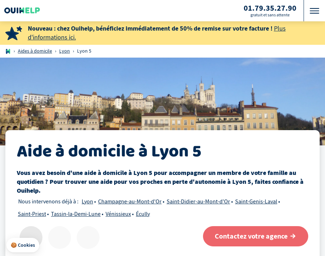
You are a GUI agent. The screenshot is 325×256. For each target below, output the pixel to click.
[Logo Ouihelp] (22, 10)
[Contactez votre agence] (255, 236)
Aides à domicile (35, 51)
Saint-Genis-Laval (256, 201)
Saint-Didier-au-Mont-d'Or (198, 201)
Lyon (64, 51)
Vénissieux (118, 214)
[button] (22, 245)
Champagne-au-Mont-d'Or (130, 201)
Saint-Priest (32, 214)
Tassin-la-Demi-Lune (76, 214)
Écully (143, 214)
